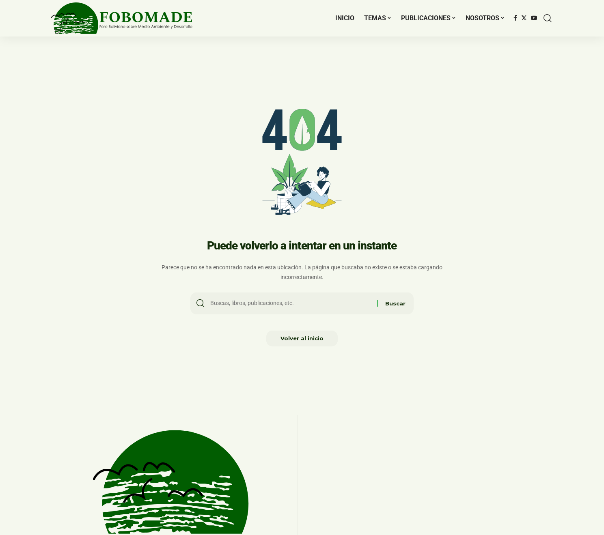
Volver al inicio (302, 340)
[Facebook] (515, 18)
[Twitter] (524, 18)
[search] (548, 18)
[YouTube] (534, 18)
